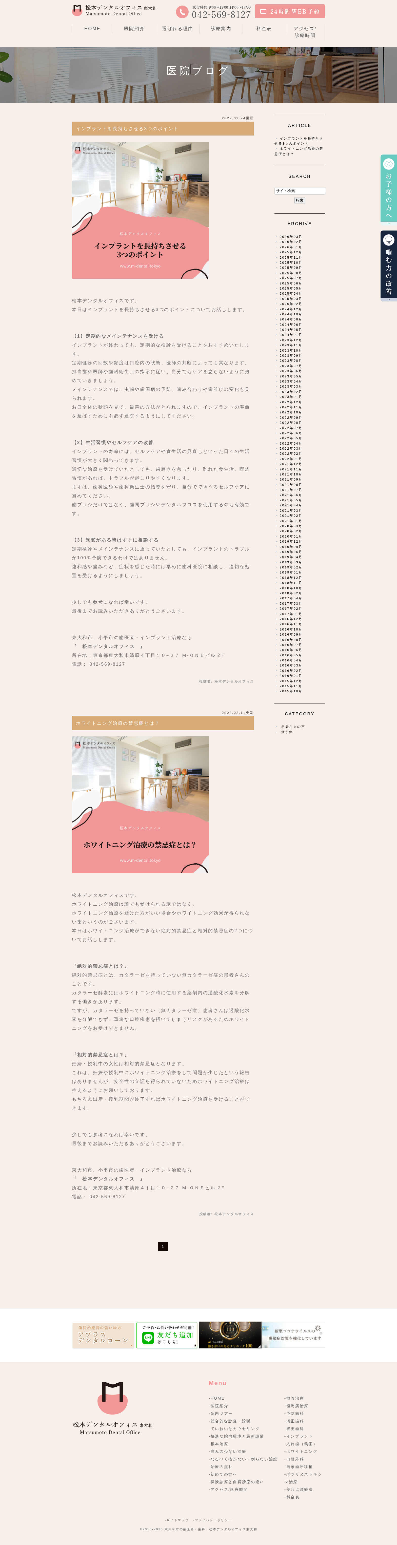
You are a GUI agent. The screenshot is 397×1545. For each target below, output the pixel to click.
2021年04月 (291, 505)
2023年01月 (291, 397)
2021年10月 (291, 474)
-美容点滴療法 (298, 1489)
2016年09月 (291, 634)
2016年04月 (291, 660)
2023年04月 (291, 381)
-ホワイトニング (301, 1451)
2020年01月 (291, 536)
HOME (92, 28)
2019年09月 (291, 547)
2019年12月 (291, 541)
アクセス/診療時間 (305, 32)
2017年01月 (291, 614)
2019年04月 (291, 557)
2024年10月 (291, 314)
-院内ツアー (221, 1413)
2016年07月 (291, 645)
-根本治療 (219, 1444)
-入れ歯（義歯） (301, 1444)
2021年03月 (291, 510)
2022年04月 (291, 443)
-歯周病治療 (296, 1406)
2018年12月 (291, 578)
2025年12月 (291, 252)
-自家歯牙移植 (298, 1466)
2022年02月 (291, 453)
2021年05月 (291, 500)
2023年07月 (291, 366)
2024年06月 (291, 325)
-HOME (217, 1398)
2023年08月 (291, 361)
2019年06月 (291, 552)
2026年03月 (291, 237)
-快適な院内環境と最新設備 (236, 1436)
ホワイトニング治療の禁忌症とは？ (118, 723)
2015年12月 (291, 681)
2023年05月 (291, 376)
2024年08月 (291, 319)
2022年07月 (291, 428)
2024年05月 (291, 330)
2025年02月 (291, 304)
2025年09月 (291, 268)
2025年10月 (291, 262)
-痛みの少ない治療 (227, 1451)
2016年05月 (291, 655)
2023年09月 (291, 355)
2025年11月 (291, 257)
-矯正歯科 (294, 1421)
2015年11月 (291, 686)
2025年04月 (291, 293)
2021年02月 (291, 516)
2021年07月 (291, 490)
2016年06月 (291, 650)
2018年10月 (291, 588)
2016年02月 (291, 671)
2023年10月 (291, 350)
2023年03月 (291, 386)
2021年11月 (291, 469)
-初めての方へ (223, 1474)
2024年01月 (291, 335)
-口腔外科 (294, 1459)
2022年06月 (291, 433)
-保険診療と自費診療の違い (236, 1482)
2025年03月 (291, 299)
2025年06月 (291, 283)
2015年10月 (291, 691)
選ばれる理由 (177, 28)
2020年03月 (291, 526)
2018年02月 (291, 593)
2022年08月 (291, 423)
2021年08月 (291, 485)
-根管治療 (294, 1398)
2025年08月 (291, 273)
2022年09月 (291, 417)
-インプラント (298, 1436)
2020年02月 (291, 531)
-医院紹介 (219, 1406)
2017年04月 (291, 598)
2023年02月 (291, 392)
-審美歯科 (294, 1428)
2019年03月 (291, 562)
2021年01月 (291, 521)
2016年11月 (291, 624)
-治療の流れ (221, 1466)
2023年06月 (291, 371)
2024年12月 (291, 309)
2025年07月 (291, 278)
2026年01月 (291, 247)
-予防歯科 (294, 1413)
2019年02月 (291, 567)
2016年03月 (291, 665)
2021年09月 (291, 479)
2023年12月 (291, 340)
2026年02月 (291, 242)
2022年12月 (291, 402)
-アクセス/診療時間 (228, 1489)
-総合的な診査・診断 (230, 1421)
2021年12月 (291, 464)
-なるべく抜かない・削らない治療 (243, 1459)
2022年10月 (291, 412)
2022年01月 (291, 459)
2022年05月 (291, 438)
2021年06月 (291, 495)
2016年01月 (291, 676)
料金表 (264, 28)
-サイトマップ (177, 1520)
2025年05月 (291, 288)
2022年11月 (291, 407)
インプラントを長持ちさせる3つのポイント (127, 128)
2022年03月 (291, 448)
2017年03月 (291, 603)
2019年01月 (291, 572)
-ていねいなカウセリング (234, 1428)
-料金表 (292, 1497)
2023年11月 (291, 345)
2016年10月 (291, 629)
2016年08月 (291, 640)
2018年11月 (291, 583)
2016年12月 (291, 619)
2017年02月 (291, 609)
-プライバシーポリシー (212, 1520)
